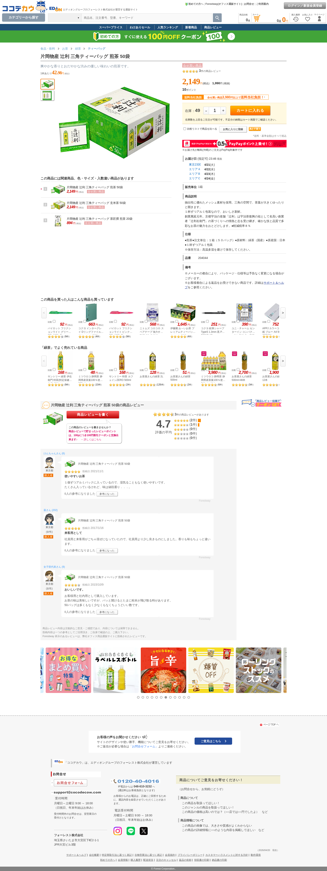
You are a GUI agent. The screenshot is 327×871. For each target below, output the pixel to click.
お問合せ (249, 4)
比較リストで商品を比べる (202, 128)
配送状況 (148, 859)
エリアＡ (195, 169)
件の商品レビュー (210, 71)
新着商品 (191, 27)
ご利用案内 (262, 4)
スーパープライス (110, 27)
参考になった (106, 493)
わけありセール (140, 27)
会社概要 (94, 854)
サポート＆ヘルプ (76, 854)
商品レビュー (213, 27)
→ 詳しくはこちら (90, 439)
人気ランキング (167, 27)
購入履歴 (136, 859)
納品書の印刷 (219, 859)
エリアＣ (195, 178)
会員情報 (123, 859)
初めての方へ (194, 4)
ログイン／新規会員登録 (305, 5)
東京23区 (195, 164)
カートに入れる (250, 110)
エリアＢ (195, 173)
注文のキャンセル (166, 859)
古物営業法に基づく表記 (148, 854)
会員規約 (170, 854)
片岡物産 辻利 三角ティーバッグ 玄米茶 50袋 (96, 203)
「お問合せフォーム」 (143, 746)
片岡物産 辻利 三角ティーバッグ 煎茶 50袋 (95, 187)
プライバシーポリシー (190, 854)
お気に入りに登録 (233, 129)
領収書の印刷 (201, 859)
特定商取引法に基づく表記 (117, 854)
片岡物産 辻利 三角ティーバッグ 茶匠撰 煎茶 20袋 (99, 218)
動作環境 (256, 854)
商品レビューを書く (93, 414)
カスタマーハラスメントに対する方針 (226, 854)
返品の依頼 (185, 859)
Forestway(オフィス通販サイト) (223, 4)
